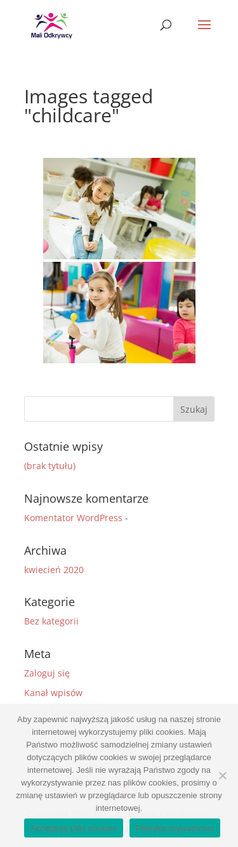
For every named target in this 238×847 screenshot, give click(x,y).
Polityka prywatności (175, 828)
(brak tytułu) (50, 466)
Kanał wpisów (53, 693)
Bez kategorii (51, 621)
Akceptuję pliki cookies (73, 828)
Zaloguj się (47, 673)
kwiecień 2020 (54, 570)
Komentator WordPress (73, 518)
